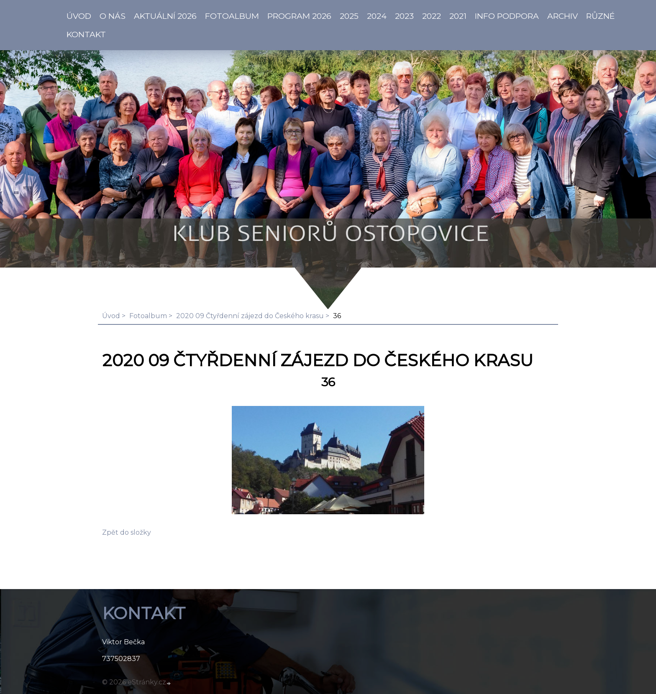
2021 (457, 16)
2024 (377, 16)
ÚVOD (79, 16)
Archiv (562, 16)
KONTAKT (86, 34)
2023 (404, 16)
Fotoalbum (232, 16)
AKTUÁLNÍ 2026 (165, 16)
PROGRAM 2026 (299, 16)
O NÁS (113, 16)
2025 (349, 16)
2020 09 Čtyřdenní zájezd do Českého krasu (250, 316)
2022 (431, 16)
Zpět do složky (126, 532)
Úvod (111, 316)
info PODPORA (507, 16)
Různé (600, 16)
